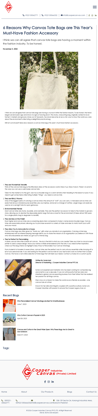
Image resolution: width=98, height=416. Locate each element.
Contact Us (91, 391)
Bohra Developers (51, 413)
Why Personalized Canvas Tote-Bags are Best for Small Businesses (41, 301)
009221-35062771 (6, 401)
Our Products (47, 391)
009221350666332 (23, 402)
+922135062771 (30, 15)
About (24, 391)
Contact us (68, 254)
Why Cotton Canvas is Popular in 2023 (31, 315)
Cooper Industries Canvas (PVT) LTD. (45, 410)
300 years (88, 213)
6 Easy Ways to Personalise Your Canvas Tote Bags (51, 246)
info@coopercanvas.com (73, 15)
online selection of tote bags (33, 254)
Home (4, 391)
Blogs (69, 391)
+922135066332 (49, 15)
